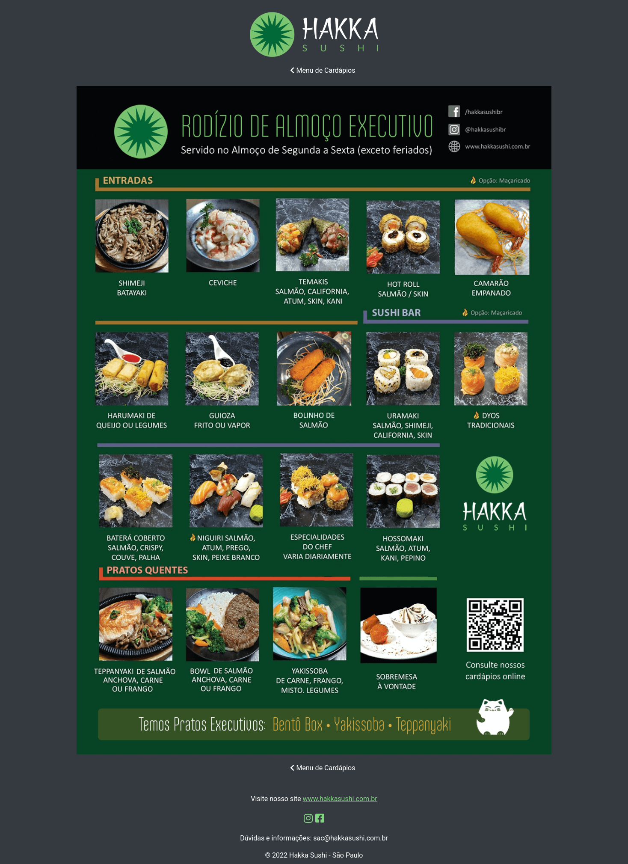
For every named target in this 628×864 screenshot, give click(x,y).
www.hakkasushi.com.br (340, 799)
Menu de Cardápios (322, 70)
